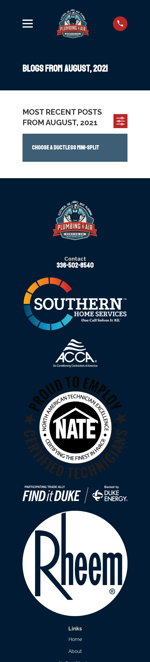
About (75, 651)
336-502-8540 (75, 265)
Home (75, 639)
